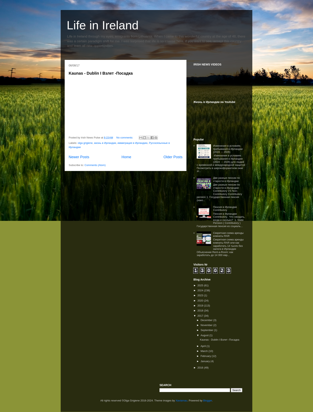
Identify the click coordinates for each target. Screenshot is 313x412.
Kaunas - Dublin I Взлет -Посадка (101, 73)
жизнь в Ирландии (105, 142)
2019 (200, 305)
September (207, 330)
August (205, 335)
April (204, 346)
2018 (200, 310)
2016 (200, 367)
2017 (200, 315)
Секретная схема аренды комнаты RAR (228, 234)
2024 (200, 290)
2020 (200, 300)
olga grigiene (85, 142)
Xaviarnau (181, 400)
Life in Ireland (103, 25)
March (205, 351)
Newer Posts (79, 157)
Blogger (207, 400)
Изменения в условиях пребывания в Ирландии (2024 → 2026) (228, 148)
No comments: (125, 137)
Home (126, 157)
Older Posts (172, 157)
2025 (200, 285)
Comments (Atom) (95, 165)
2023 (200, 295)
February (206, 356)
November (207, 325)
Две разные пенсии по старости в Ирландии (226, 179)
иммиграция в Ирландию (133, 142)
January (206, 361)
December (207, 320)
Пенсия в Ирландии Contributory (225, 209)
